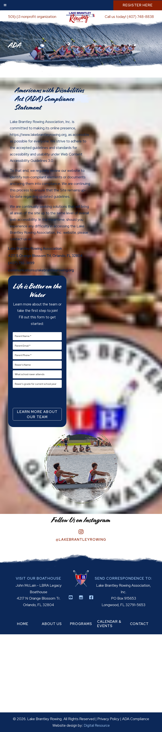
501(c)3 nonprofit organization (32, 16)
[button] (5, 5)
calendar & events (109, 623)
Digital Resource (97, 725)
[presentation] (37, 398)
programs (81, 624)
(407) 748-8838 (140, 16)
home (22, 624)
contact (139, 624)
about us (52, 624)
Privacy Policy (108, 719)
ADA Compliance (135, 719)
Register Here (138, 5)
